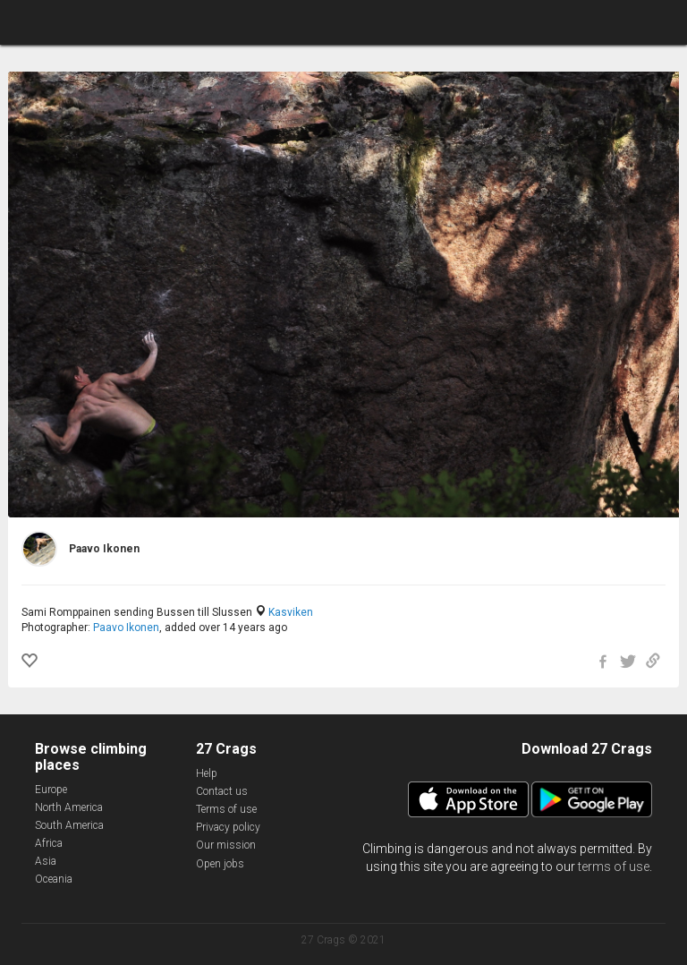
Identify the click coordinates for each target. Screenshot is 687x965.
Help (206, 773)
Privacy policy (228, 827)
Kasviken (290, 612)
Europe (51, 789)
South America (69, 825)
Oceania (53, 879)
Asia (45, 861)
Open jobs (220, 864)
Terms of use (226, 809)
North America (69, 807)
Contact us (222, 791)
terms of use (613, 866)
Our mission (226, 845)
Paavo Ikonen (126, 627)
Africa (49, 843)
